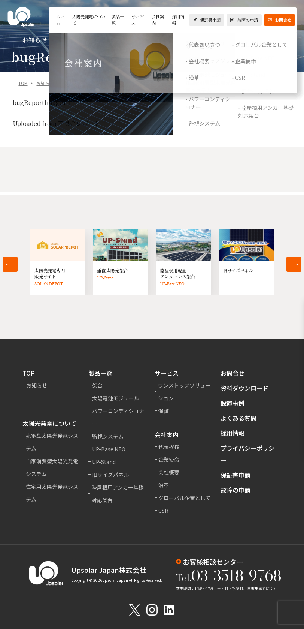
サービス (137, 19)
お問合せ (279, 20)
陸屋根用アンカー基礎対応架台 (118, 494)
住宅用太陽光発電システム (52, 493)
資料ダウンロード (244, 387)
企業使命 (168, 459)
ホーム (60, 19)
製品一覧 (118, 19)
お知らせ (45, 84)
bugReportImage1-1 (42, 103)
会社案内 (158, 19)
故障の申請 (244, 20)
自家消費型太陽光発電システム (52, 467)
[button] (10, 264)
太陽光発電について (88, 19)
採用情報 (178, 19)
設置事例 (232, 402)
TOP (22, 84)
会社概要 (168, 472)
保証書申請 (207, 20)
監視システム (108, 436)
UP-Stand (104, 462)
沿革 (163, 485)
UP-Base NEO (108, 449)
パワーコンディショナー (118, 417)
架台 (97, 385)
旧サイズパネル (110, 474)
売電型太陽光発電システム (52, 442)
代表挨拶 (168, 447)
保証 (163, 411)
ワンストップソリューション (184, 392)
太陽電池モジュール (115, 398)
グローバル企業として (184, 498)
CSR (163, 510)
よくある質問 (238, 417)
